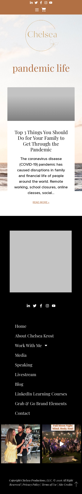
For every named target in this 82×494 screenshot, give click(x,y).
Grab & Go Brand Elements (41, 403)
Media (21, 355)
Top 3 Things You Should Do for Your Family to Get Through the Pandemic (41, 141)
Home (20, 326)
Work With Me (31, 345)
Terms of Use (49, 484)
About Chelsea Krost (34, 335)
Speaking (23, 364)
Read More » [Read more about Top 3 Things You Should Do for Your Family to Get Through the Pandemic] (41, 202)
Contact (22, 413)
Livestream (25, 374)
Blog (19, 384)
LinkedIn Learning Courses (41, 393)
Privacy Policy (31, 484)
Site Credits (66, 484)
